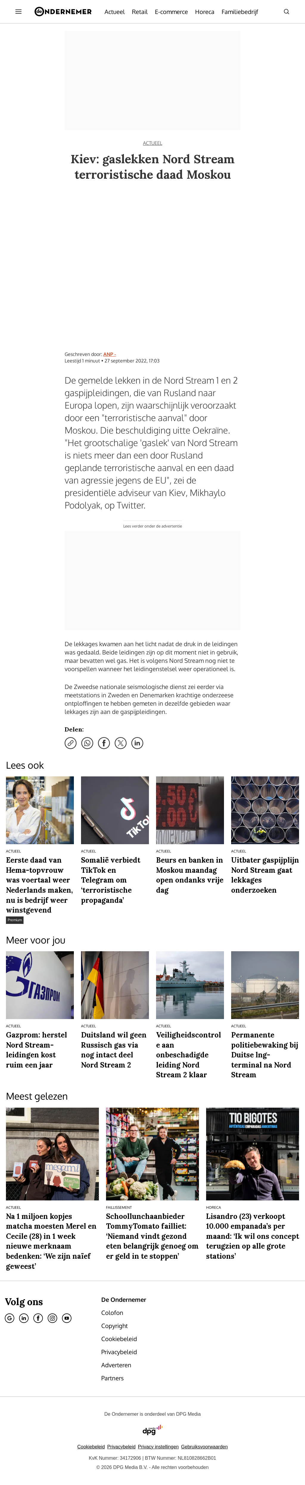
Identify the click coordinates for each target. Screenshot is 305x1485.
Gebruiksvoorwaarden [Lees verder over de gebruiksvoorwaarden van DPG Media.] (204, 1446)
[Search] (286, 11)
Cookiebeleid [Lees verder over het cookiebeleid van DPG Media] (91, 1446)
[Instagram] (52, 1318)
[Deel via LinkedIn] (137, 743)
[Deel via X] (121, 743)
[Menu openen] (18, 11)
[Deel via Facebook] (104, 743)
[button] (158, 1446)
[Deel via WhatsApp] (87, 743)
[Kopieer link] (71, 743)
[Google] (9, 1318)
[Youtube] (66, 1318)
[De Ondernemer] (63, 11)
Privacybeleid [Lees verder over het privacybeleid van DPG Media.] (121, 1446)
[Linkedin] (24, 1318)
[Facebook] (38, 1318)
